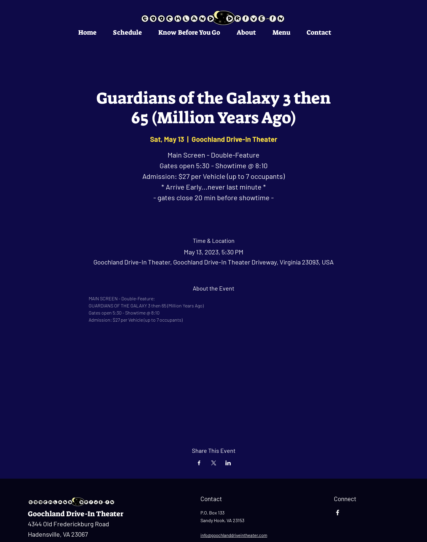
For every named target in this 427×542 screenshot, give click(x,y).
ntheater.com (254, 535)
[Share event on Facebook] (199, 463)
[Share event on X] (213, 463)
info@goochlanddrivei (221, 535)
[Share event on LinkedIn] (228, 463)
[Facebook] (337, 512)
